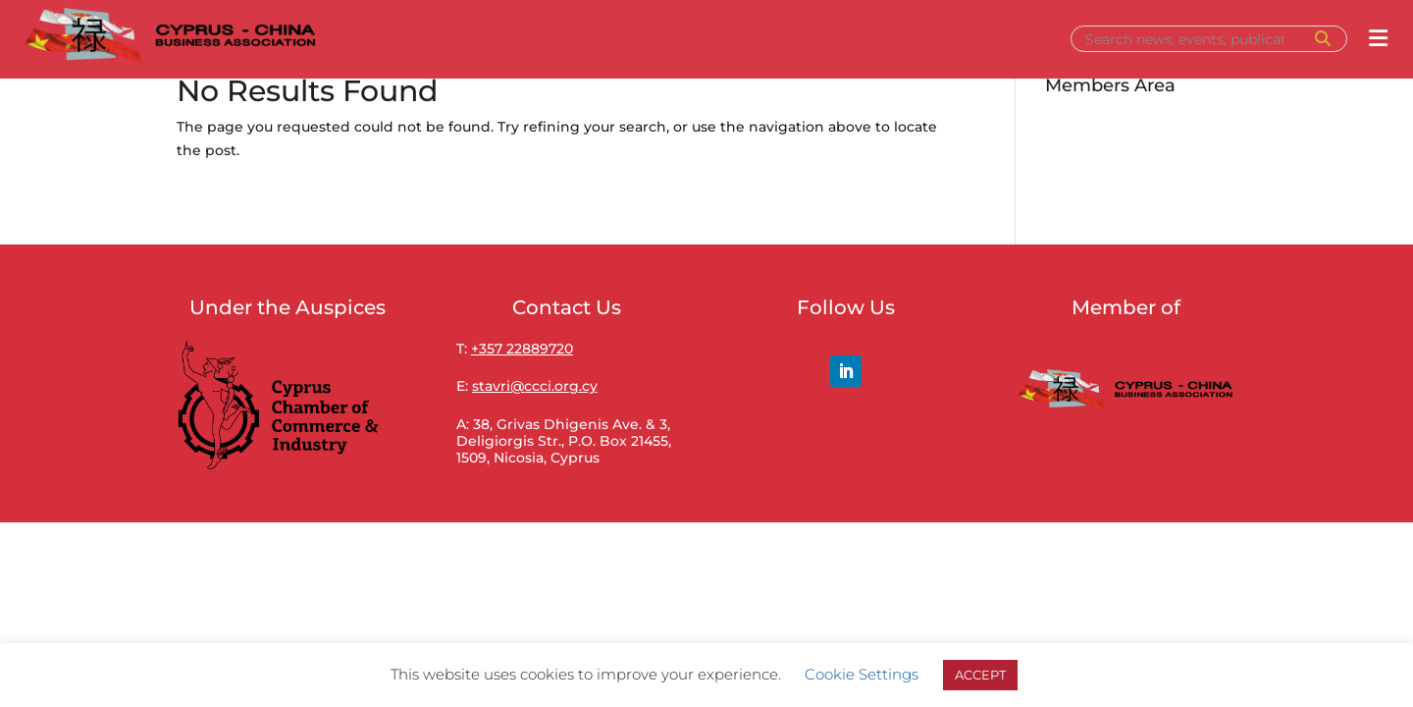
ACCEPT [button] (980, 674)
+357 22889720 (522, 348)
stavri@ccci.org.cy (535, 386)
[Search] (1191, 39)
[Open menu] (1378, 39)
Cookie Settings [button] (861, 674)
